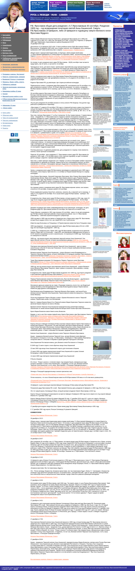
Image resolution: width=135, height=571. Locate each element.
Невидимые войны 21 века (12, 91)
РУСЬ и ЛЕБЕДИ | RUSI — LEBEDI (49, 15)
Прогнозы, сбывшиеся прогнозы (14, 69)
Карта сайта (6, 113)
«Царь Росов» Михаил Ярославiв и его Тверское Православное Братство (58, 281)
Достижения (7, 37)
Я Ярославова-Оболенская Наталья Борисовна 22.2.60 (15, 99)
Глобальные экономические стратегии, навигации (12, 59)
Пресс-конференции (9, 55)
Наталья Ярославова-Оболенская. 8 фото (44, 497)
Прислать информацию (10, 120)
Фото (4, 43)
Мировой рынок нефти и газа (13, 96)
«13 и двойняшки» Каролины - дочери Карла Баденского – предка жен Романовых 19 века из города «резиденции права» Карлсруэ (61, 165)
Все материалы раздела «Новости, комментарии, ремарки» (50, 559)
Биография (6, 35)
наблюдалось (57, 70)
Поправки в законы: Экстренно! (13, 74)
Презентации (7, 50)
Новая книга (6, 125)
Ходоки (115, 185)
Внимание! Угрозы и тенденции (13, 79)
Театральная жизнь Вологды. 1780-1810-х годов (54, 112)
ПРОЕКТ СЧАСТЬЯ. (124, 59)
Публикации (7, 40)
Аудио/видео (7, 45)
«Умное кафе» (7, 108)
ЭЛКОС (16, 569)
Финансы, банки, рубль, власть (13, 82)
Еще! (115, 124)
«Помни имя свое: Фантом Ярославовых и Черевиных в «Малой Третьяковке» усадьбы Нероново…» (63, 374)
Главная (106, 3)
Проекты (117, 26)
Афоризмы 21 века (9, 105)
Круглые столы (8, 53)
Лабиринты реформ (120, 74)
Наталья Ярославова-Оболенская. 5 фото (44, 415)
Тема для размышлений (10, 118)
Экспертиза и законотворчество (13, 67)
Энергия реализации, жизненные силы (120, 128)
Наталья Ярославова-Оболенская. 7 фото (44, 435)
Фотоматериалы (124, 233)
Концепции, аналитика (10, 64)
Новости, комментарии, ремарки (14, 77)
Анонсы (116, 208)
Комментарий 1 (68, 50)
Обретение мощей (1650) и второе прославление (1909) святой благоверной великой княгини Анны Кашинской (58, 275)
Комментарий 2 (79, 50)
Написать (107, 5)
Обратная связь (8, 115)
